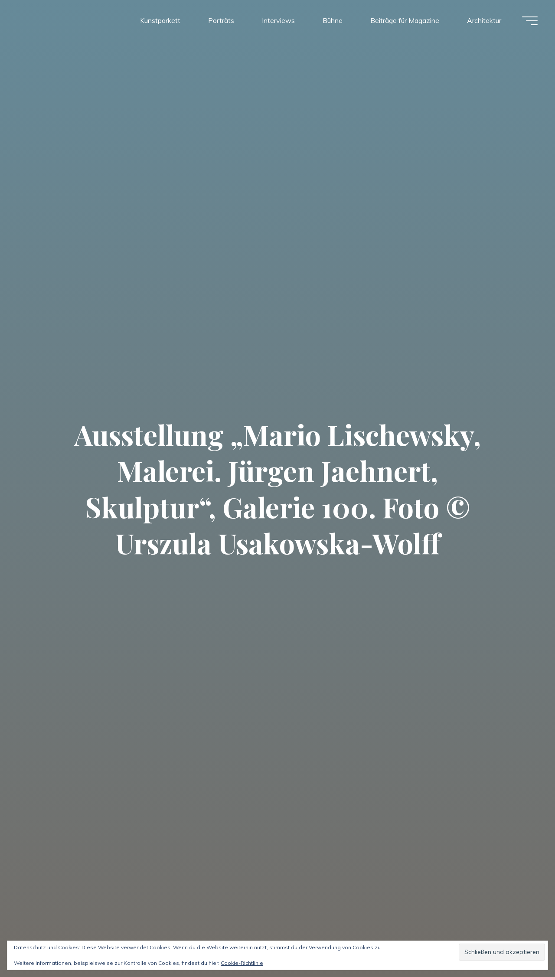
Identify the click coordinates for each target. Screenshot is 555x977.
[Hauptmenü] (530, 20)
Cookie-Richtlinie (242, 963)
